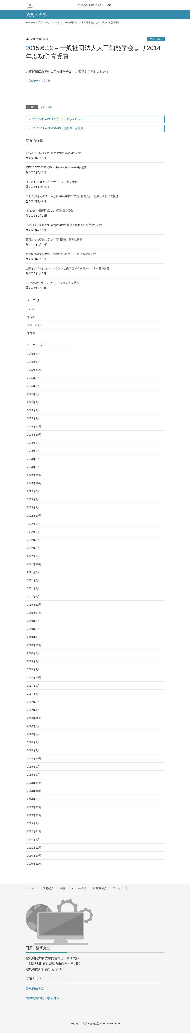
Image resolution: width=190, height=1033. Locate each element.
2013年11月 (34, 815)
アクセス (118, 888)
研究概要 (48, 888)
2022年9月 (33, 523)
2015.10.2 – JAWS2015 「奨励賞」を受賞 (57, 128)
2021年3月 (33, 588)
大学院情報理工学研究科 (43, 998)
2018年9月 (33, 653)
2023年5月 (33, 491)
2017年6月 (33, 701)
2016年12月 (34, 718)
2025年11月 (34, 369)
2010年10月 (34, 855)
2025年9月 (33, 378)
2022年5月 (33, 540)
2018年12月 (34, 645)
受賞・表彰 (155, 39)
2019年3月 (33, 629)
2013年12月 (34, 807)
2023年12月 (34, 475)
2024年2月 (33, 467)
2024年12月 (34, 426)
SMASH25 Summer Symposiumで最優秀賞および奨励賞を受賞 (64, 225)
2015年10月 (34, 758)
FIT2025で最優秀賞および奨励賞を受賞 (49, 210)
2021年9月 (33, 572)
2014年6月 (33, 799)
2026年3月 (33, 353)
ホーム (33, 888)
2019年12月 (34, 604)
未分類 (31, 333)
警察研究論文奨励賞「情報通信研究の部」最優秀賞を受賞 (61, 253)
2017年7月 (33, 693)
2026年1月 (33, 361)
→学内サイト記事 (38, 81)
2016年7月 (33, 734)
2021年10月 (34, 564)
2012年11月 (34, 831)
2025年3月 (33, 410)
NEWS (31, 317)
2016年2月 (33, 750)
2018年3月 (33, 661)
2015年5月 (33, 774)
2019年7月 (33, 620)
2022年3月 (33, 548)
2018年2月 (33, 669)
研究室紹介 (100, 888)
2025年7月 (33, 386)
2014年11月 (34, 782)
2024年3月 (33, 459)
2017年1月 (33, 710)
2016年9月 (33, 726)
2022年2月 (33, 556)
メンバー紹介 (79, 888)
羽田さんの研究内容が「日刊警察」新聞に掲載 (54, 239)
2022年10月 (34, 515)
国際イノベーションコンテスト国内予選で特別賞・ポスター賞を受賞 (67, 268)
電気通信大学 (35, 988)
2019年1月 (33, 637)
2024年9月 (33, 442)
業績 (62, 888)
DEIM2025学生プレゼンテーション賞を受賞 (52, 282)
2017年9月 (33, 685)
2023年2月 (33, 507)
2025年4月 (33, 402)
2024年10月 (34, 434)
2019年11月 (34, 612)
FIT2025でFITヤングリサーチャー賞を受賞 (52, 181)
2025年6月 (33, 394)
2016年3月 (33, 742)
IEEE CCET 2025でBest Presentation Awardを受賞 (56, 167)
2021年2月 (33, 596)
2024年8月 (33, 450)
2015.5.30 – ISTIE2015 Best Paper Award (57, 119)
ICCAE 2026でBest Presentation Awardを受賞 (53, 152)
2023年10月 (34, 483)
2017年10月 (34, 677)
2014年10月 (34, 791)
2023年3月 (33, 499)
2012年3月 (33, 839)
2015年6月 (33, 766)
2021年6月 (33, 580)
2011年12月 (34, 847)
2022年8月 (33, 531)
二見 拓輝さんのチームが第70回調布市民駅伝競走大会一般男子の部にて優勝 (72, 196)
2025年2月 (33, 418)
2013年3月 (33, 823)
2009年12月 (34, 863)
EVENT (31, 308)
